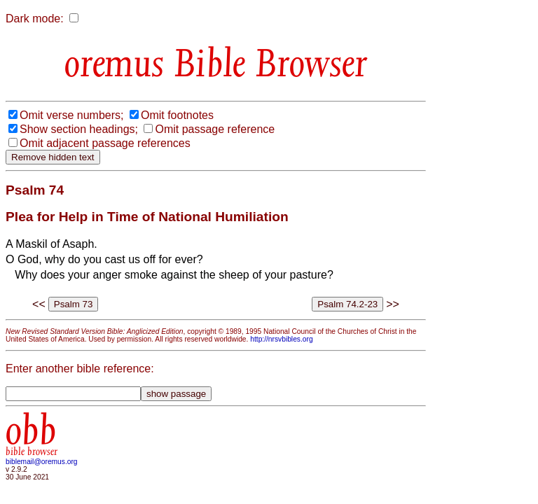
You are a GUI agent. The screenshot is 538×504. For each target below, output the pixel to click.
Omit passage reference (215, 129)
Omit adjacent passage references (105, 143)
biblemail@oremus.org (42, 461)
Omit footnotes (177, 115)
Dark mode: (35, 18)
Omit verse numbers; (71, 115)
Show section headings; (79, 129)
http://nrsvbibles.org (281, 339)
